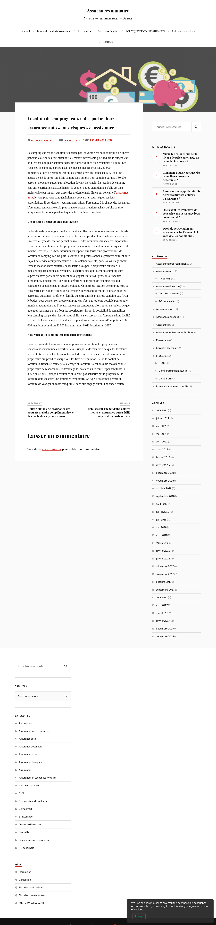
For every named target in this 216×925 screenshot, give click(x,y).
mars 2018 (162, 542)
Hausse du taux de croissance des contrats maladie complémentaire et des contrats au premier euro (51, 431)
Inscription (25, 871)
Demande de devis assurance (54, 31)
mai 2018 (161, 527)
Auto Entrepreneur (169, 293)
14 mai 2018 (71, 159)
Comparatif (165, 378)
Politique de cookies (183, 31)
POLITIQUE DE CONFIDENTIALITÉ (145, 31)
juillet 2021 (162, 418)
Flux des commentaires (32, 895)
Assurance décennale (168, 286)
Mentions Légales (108, 31)
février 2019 (163, 457)
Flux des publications (31, 887)
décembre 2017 (165, 566)
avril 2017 (162, 605)
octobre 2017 (164, 581)
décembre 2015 (165, 628)
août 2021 (161, 410)
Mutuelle (161, 355)
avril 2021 (162, 441)
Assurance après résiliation (171, 263)
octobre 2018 (164, 488)
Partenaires (84, 31)
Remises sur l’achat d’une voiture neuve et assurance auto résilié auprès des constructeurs (109, 431)
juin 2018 (161, 519)
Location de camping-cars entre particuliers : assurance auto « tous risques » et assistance (76, 131)
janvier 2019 (163, 464)
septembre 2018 (165, 496)
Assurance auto (102, 159)
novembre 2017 (165, 573)
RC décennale (166, 301)
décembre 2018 (165, 472)
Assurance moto (165, 308)
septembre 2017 (165, 589)
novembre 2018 (165, 480)
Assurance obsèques (167, 316)
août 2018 (161, 503)
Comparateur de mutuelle (173, 370)
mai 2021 (161, 433)
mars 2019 (162, 449)
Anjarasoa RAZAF (42, 159)
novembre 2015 (165, 636)
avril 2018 (162, 535)
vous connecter (51, 468)
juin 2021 (161, 425)
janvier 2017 (163, 620)
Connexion (25, 879)
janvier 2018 (163, 558)
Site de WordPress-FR (31, 903)
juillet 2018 (162, 511)
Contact (108, 41)
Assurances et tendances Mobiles (175, 332)
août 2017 (161, 597)
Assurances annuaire (108, 10)
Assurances (162, 324)
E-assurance (163, 340)
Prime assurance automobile (172, 386)
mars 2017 (162, 612)
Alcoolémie (165, 278)
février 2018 (163, 550)
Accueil (25, 31)
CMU (162, 362)
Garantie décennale (167, 347)
